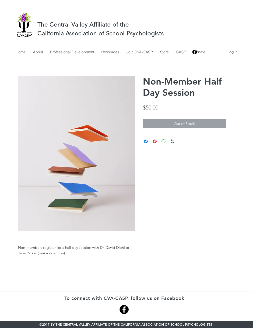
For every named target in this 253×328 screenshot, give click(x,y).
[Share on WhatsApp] (163, 141)
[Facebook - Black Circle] (124, 309)
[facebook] (194, 52)
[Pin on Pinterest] (155, 141)
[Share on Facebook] (146, 141)
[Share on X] (172, 141)
